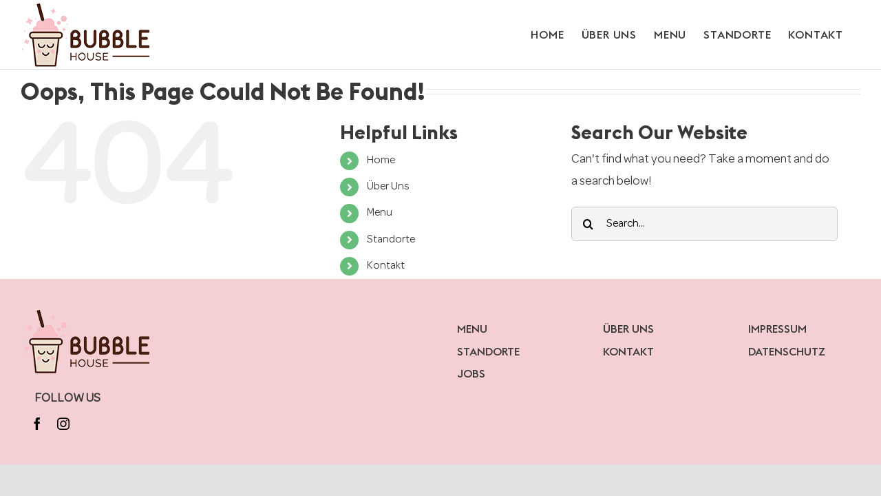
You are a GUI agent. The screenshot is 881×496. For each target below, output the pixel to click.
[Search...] (704, 224)
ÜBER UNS (628, 328)
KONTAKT (628, 351)
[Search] (588, 224)
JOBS (471, 373)
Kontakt (386, 266)
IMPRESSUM (777, 328)
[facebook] (37, 423)
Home (381, 160)
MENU (472, 328)
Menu (379, 213)
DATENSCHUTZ (786, 351)
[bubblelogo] (87, 312)
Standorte (391, 240)
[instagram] (63, 423)
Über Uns (388, 187)
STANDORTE (488, 351)
